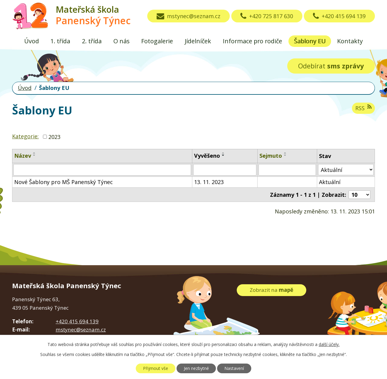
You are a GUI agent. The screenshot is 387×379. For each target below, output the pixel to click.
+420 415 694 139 (339, 16)
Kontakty (350, 41)
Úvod (31, 41)
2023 (54, 136)
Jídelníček (198, 41)
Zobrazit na (271, 289)
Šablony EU (310, 41)
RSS (363, 108)
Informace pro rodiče (252, 41)
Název (22, 155)
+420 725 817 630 (266, 16)
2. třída (92, 41)
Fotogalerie (157, 41)
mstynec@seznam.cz (188, 16)
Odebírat (331, 65)
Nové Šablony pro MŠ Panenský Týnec (63, 182)
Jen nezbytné (196, 368)
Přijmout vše (155, 368)
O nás (121, 41)
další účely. (329, 344)
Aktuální (329, 182)
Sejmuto (270, 155)
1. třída (60, 41)
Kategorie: (25, 136)
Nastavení (234, 368)
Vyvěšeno (207, 155)
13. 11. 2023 (209, 182)
